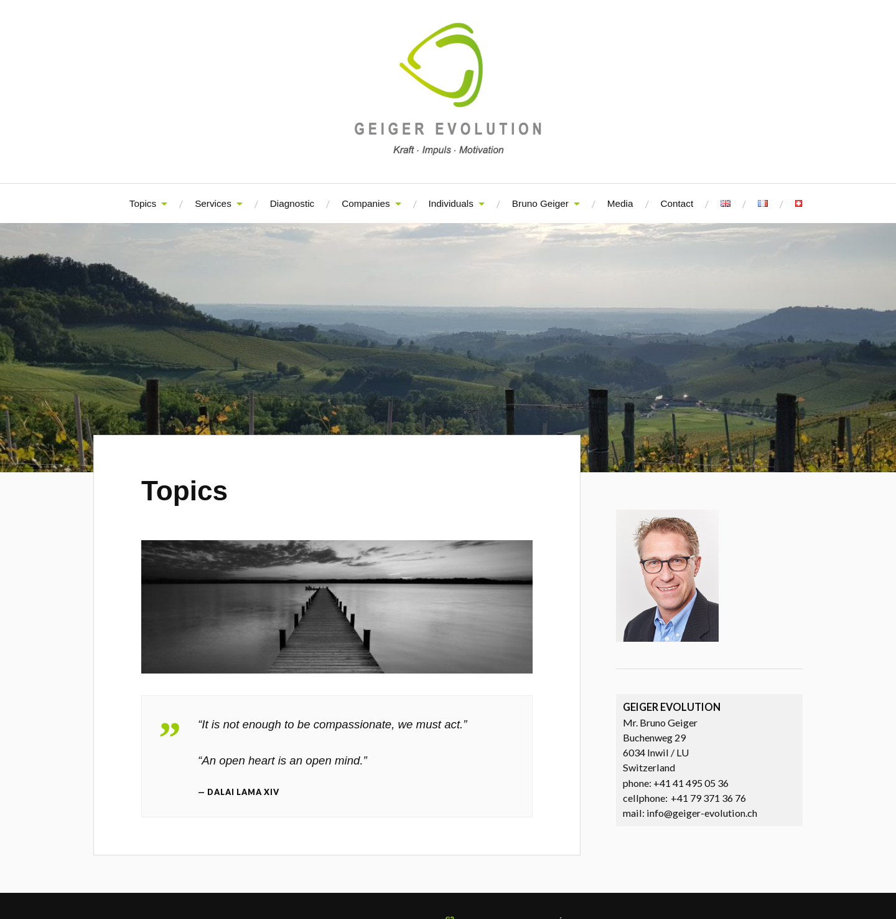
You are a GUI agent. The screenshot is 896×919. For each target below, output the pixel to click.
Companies (366, 203)
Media (620, 203)
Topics (142, 203)
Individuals (451, 203)
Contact (677, 203)
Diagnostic (292, 203)
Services (213, 203)
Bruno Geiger (540, 203)
